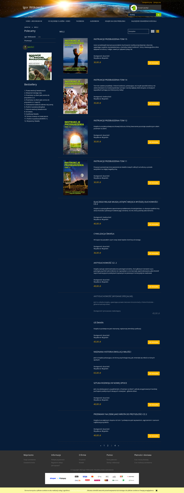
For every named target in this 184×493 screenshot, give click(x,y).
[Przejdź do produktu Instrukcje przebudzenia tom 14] (75, 96)
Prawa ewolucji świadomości (36, 90)
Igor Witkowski (33, 7)
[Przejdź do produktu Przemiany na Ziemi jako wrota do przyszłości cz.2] (75, 415)
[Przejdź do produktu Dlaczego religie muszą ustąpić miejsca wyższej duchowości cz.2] (75, 202)
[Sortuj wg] (138, 31)
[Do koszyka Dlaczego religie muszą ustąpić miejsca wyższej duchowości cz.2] (154, 224)
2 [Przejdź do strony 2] (107, 445)
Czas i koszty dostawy (141, 460)
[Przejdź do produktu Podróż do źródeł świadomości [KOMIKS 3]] (39, 75)
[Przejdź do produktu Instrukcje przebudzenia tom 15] (75, 55)
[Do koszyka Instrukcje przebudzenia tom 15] (154, 63)
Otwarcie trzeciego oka (34, 93)
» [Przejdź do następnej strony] (118, 445)
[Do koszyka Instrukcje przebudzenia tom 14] (154, 104)
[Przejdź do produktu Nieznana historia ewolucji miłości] (75, 352)
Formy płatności (112, 460)
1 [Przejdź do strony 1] (104, 445)
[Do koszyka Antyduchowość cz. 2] (154, 287)
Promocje (28, 41)
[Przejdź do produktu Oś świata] (75, 323)
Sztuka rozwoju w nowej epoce (37, 116)
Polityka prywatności (58, 460)
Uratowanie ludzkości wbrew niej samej (39, 105)
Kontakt (81, 462)
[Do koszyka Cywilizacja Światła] (154, 253)
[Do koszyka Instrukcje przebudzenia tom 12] (154, 142)
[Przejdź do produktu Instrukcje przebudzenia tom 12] (75, 137)
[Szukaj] (158, 14)
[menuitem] (34, 21)
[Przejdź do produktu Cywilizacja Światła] (75, 234)
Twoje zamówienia (30, 460)
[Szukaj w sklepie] (142, 14)
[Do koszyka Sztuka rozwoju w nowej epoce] (154, 405)
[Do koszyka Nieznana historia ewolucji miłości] (154, 373)
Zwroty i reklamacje (113, 462)
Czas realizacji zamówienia (143, 462)
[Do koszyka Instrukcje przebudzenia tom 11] (154, 183)
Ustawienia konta (29, 462)
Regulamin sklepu (57, 462)
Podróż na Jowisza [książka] (35, 107)
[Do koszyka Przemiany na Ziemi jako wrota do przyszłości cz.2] (154, 436)
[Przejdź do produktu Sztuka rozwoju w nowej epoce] (75, 383)
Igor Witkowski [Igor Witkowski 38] (30, 37)
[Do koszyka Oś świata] (154, 342)
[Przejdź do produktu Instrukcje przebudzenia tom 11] (75, 177)
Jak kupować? (55, 465)
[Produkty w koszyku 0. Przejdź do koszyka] (139, 8)
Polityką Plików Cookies (78, 490)
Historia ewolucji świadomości (36, 109)
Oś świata (29, 112)
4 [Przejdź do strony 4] (115, 445)
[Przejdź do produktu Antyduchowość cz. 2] (75, 263)
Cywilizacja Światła (32, 114)
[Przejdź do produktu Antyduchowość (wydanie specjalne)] (75, 297)
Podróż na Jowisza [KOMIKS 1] (37, 119)
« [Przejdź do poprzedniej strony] (100, 445)
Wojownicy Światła (33, 121)
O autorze (82, 460)
